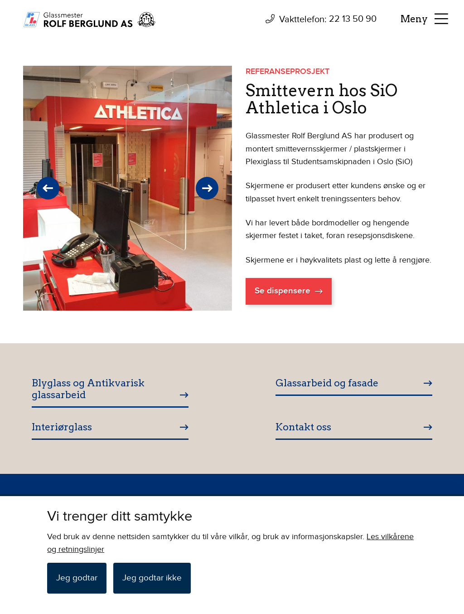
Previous (48, 188)
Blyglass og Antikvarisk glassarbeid (88, 388)
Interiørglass (62, 427)
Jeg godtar (76, 578)
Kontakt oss (303, 427)
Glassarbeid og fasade (327, 383)
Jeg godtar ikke (152, 578)
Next (207, 188)
